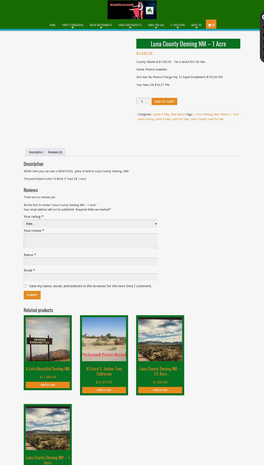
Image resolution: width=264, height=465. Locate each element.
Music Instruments (101, 25)
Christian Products (130, 25)
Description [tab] (36, 132)
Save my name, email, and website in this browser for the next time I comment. (90, 266)
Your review (34, 210)
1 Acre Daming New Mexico (211, 114)
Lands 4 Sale (161, 114)
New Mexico (178, 114)
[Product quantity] (143, 101)
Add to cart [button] (47, 369)
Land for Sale (180, 119)
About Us (196, 25)
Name (30, 235)
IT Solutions (178, 25)
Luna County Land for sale (207, 119)
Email (29, 250)
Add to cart (164, 101)
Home (52, 25)
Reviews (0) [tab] (55, 132)
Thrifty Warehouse (73, 25)
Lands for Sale (156, 25)
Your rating (33, 197)
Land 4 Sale (163, 119)
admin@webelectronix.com (207, 432)
